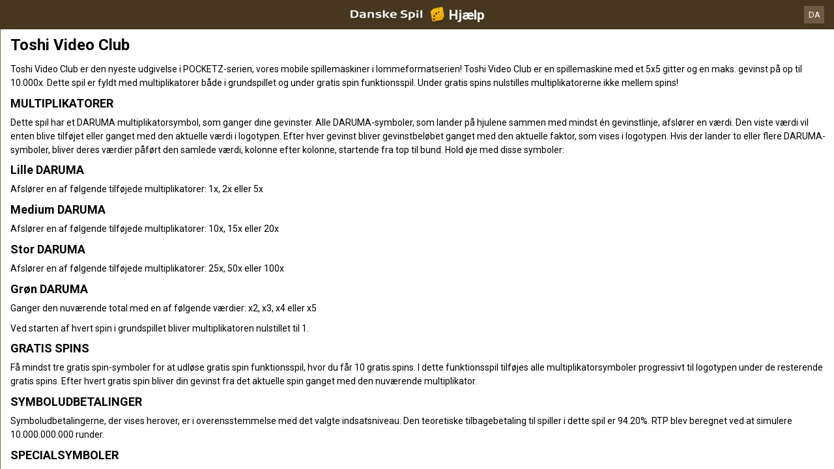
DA (814, 15)
